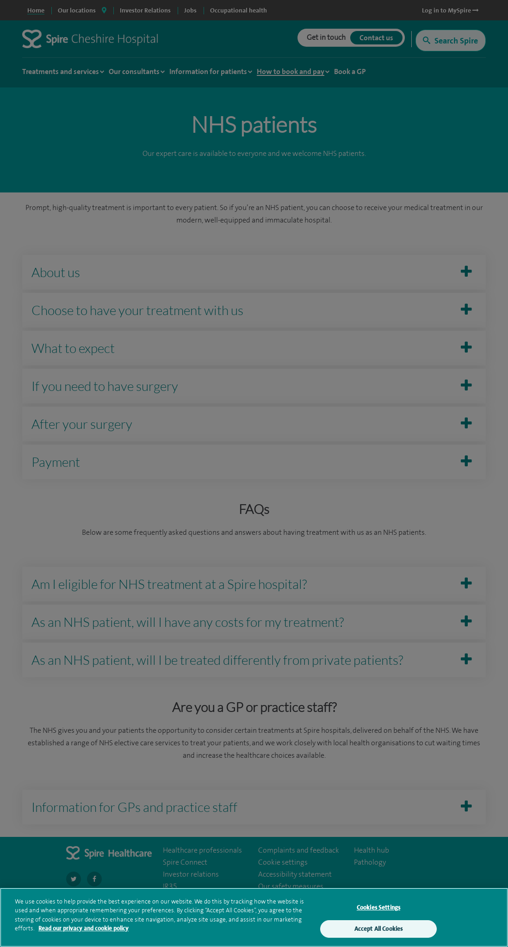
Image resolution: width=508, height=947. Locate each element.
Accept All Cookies (378, 931)
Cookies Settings (378, 909)
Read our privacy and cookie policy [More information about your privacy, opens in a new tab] (83, 930)
